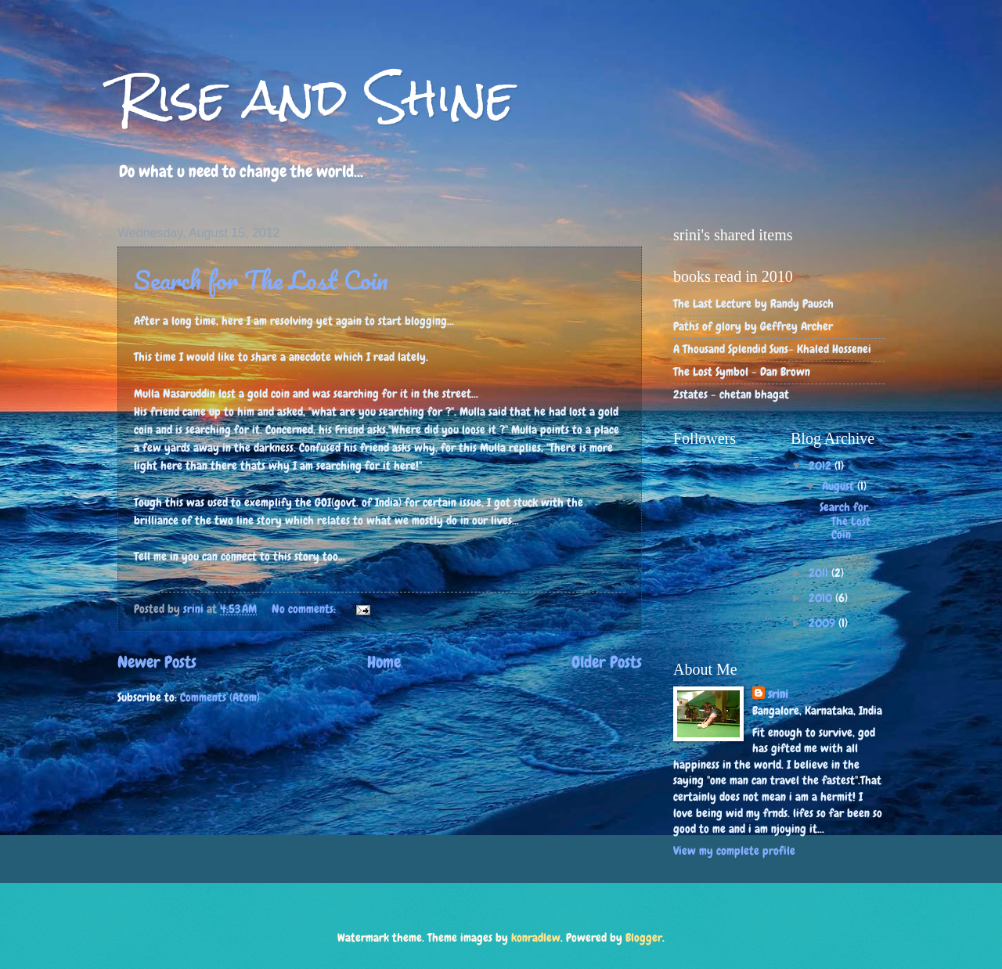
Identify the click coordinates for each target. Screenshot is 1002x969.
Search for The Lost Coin (261, 280)
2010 (822, 598)
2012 (821, 466)
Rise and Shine (315, 96)
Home (384, 662)
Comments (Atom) (220, 697)
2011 (820, 573)
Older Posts (606, 662)
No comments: (305, 609)
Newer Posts (156, 662)
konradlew (535, 938)
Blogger (643, 938)
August (839, 486)
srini (778, 694)
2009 (823, 623)
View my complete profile (734, 851)
